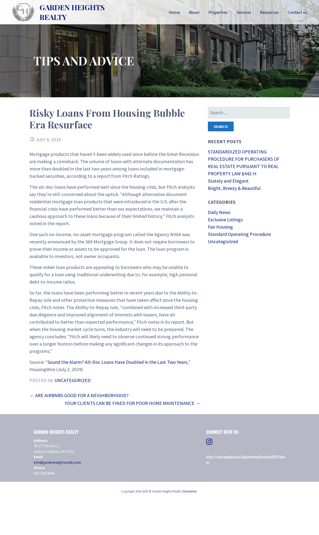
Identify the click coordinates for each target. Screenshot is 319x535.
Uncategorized (72, 380)
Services (243, 12)
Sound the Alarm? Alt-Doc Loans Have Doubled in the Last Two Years (117, 362)
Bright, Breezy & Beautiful (234, 188)
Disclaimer (190, 491)
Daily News (219, 212)
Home (174, 12)
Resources (269, 12)
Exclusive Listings (225, 219)
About (194, 12)
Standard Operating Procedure (239, 234)
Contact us (297, 12)
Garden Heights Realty (72, 12)
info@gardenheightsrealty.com (57, 462)
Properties (218, 12)
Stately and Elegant (228, 181)
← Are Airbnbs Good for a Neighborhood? (79, 395)
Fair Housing (220, 227)
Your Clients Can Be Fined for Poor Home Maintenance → (132, 403)
